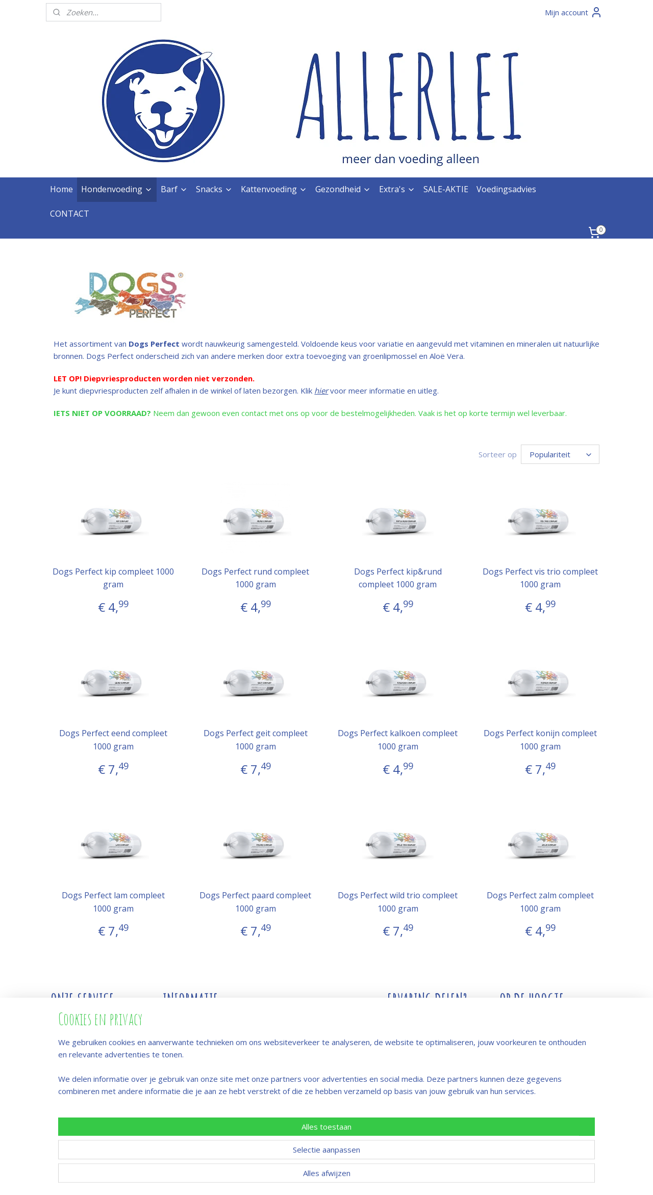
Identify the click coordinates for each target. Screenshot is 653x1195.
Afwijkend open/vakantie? (207, 1046)
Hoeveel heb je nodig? (202, 1083)
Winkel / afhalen (78, 1046)
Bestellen (67, 1022)
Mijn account (573, 12)
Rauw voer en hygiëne (202, 1058)
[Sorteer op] (560, 454)
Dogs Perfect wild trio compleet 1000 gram (398, 902)
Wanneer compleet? (198, 1095)
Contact (176, 1022)
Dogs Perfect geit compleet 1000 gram (255, 740)
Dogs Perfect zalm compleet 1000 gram (540, 902)
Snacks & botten (191, 1071)
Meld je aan (519, 1046)
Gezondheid (343, 189)
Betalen (64, 1034)
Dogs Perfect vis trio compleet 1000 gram (540, 578)
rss (314, 1176)
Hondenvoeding (117, 189)
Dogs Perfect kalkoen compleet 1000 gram (398, 740)
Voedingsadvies (506, 189)
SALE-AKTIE (445, 189)
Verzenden (70, 1071)
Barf (174, 189)
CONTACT (69, 213)
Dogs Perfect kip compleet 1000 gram (112, 578)
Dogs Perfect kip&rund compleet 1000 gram (397, 578)
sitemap (293, 1176)
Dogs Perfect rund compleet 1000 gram (255, 578)
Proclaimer (69, 1107)
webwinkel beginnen (353, 1176)
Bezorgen (68, 1058)
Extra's (397, 189)
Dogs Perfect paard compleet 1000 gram (255, 902)
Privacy (63, 1095)
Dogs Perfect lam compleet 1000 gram (112, 902)
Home (61, 189)
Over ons (179, 1034)
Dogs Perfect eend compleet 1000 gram (113, 740)
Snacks (214, 189)
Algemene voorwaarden (93, 1083)
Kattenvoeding (274, 189)
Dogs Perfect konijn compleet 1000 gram (540, 740)
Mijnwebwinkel (442, 1176)
